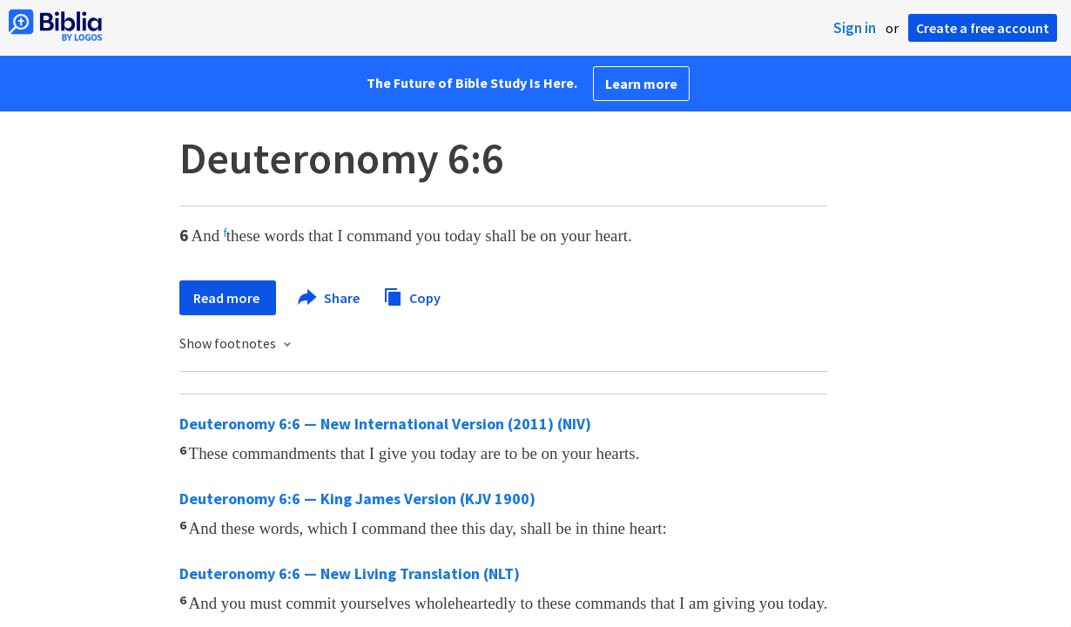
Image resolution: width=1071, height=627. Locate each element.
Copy (412, 296)
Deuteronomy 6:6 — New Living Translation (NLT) (349, 573)
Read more (227, 298)
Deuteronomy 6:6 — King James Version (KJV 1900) (357, 499)
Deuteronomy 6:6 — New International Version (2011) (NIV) (385, 424)
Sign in (854, 27)
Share (329, 298)
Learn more (641, 83)
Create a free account (982, 28)
